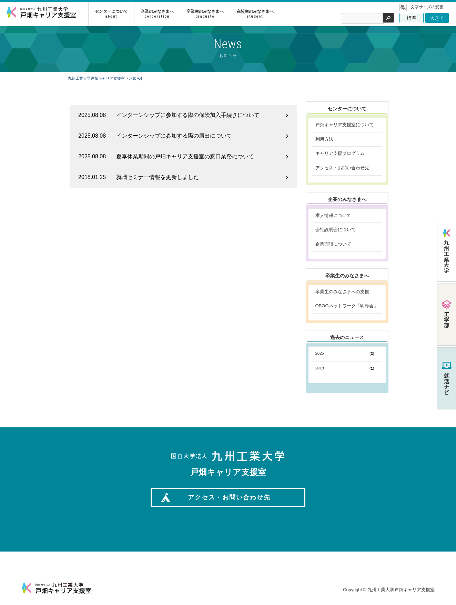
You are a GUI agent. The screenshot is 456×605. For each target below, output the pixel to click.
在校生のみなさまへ (256, 13)
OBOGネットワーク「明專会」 (346, 305)
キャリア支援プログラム (340, 153)
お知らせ (136, 78)
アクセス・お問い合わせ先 (342, 167)
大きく (437, 18)
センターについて (112, 13)
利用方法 (324, 139)
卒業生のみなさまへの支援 (342, 291)
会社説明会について (335, 229)
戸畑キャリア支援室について (344, 124)
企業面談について (333, 244)
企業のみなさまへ (158, 13)
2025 (347, 354)
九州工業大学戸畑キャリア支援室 (96, 78)
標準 (411, 18)
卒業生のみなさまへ (206, 13)
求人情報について (333, 215)
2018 (347, 369)
